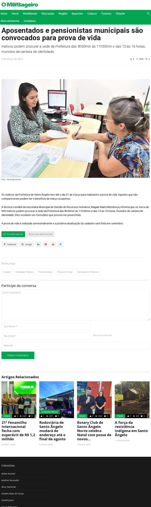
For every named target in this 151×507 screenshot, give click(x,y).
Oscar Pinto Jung (9, 497)
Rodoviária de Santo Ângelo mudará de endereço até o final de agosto (52, 421)
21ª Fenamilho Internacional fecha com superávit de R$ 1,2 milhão (18, 421)
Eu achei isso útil (13, 234)
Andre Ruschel (8, 464)
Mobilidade (30, 13)
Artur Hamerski (8, 478)
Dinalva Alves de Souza (12, 484)
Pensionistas (45, 263)
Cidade (120, 13)
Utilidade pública (24, 263)
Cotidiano (30, 20)
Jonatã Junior (7, 491)
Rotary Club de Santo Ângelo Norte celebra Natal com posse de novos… (94, 421)
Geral (15, 13)
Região (63, 13)
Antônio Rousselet (10, 471)
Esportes (77, 13)
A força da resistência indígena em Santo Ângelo (131, 419)
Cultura (92, 13)
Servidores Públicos (88, 263)
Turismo (106, 13)
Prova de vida (65, 263)
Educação (48, 13)
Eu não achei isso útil (40, 234)
